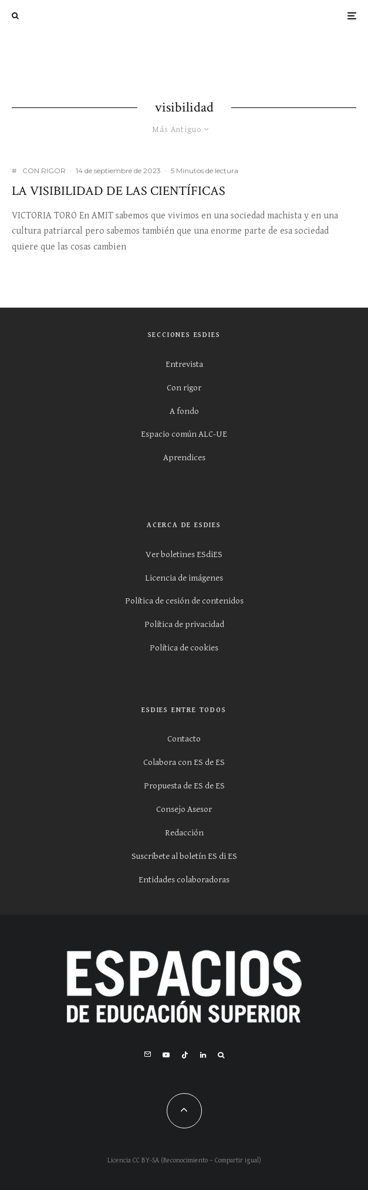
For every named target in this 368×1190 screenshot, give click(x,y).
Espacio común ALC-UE (184, 434)
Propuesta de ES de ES (184, 786)
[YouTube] (166, 1055)
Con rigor (184, 388)
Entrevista (184, 364)
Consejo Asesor (184, 809)
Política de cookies (184, 648)
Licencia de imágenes (184, 578)
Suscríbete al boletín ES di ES (184, 856)
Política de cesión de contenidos (184, 601)
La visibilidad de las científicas (118, 191)
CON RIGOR (44, 170)
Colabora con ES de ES (184, 762)
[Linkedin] (203, 1055)
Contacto (184, 739)
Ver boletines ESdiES (184, 554)
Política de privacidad (184, 624)
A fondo (184, 411)
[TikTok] (184, 1055)
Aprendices (184, 458)
